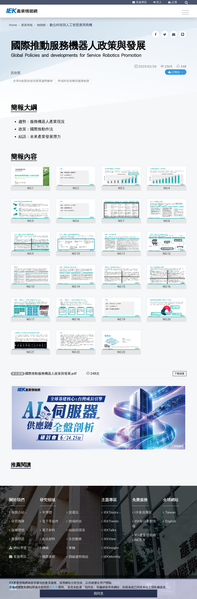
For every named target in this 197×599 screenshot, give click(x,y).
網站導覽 (20, 548)
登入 (159, 2)
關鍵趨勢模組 (78, 557)
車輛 (72, 548)
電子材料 (48, 530)
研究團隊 (17, 521)
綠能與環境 (77, 530)
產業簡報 (27, 25)
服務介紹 (17, 512)
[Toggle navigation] (185, 12)
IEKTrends (111, 521)
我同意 (99, 593)
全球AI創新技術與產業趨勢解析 (33, 81)
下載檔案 (179, 373)
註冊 (174, 2)
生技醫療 (75, 539)
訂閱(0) (174, 72)
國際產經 (48, 557)
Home (13, 25)
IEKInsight (111, 548)
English (170, 521)
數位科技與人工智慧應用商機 (71, 25)
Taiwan (170, 512)
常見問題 (17, 539)
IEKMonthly (112, 557)
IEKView (110, 539)
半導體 (47, 512)
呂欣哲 (16, 73)
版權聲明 (17, 530)
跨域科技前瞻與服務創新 (73, 81)
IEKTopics (111, 512)
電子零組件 (50, 521)
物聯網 (41, 25)
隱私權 (53, 587)
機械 (45, 548)
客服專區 (141, 2)
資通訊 (73, 512)
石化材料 (48, 539)
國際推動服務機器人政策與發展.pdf (51, 373)
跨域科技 (75, 521)
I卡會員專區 (143, 512)
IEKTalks (110, 530)
